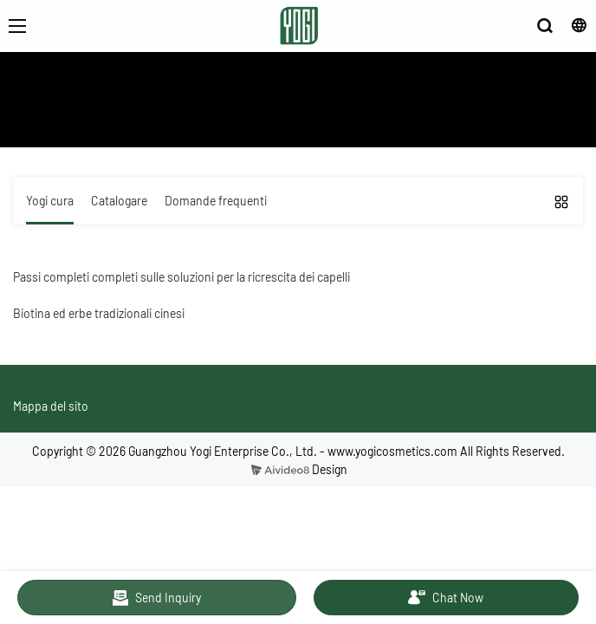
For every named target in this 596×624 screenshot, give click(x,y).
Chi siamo (94, 121)
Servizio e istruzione (183, 121)
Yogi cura (270, 121)
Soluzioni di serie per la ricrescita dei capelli (416, 121)
